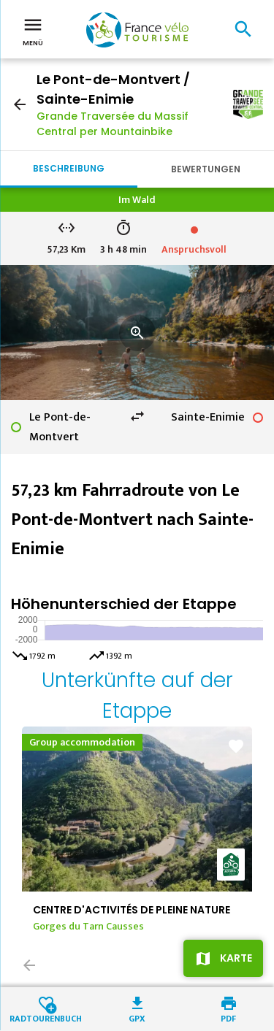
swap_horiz (137, 416)
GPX (137, 1017)
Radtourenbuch (45, 1017)
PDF (228, 1017)
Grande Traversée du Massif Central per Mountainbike (113, 124)
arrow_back (19, 104)
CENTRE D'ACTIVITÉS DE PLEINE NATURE (131, 909)
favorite (236, 746)
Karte (236, 958)
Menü (33, 30)
